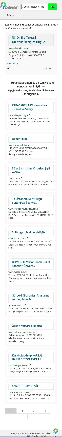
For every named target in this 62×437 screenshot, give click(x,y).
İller (23, 15)
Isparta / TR (12, 63)
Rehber (10, 15)
